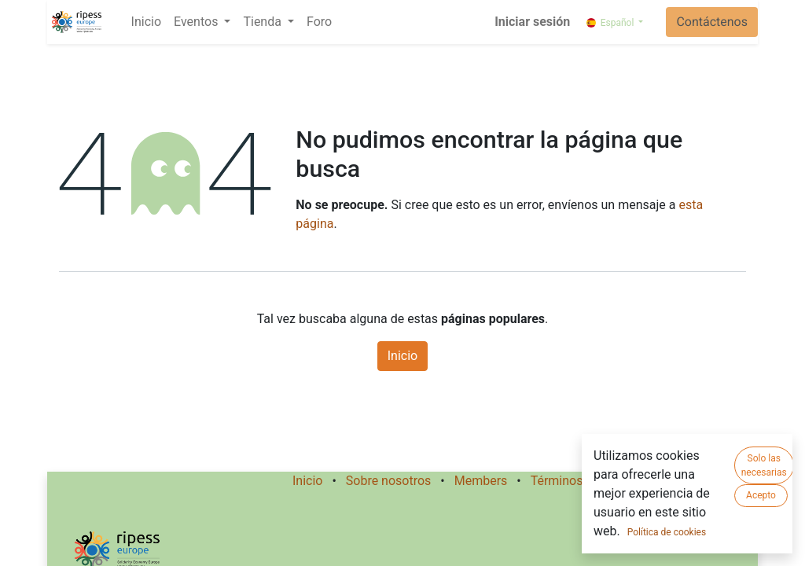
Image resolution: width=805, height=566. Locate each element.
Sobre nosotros (389, 480)
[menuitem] (146, 22)
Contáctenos (712, 21)
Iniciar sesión (532, 21)
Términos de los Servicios (602, 480)
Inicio (402, 355)
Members (481, 480)
